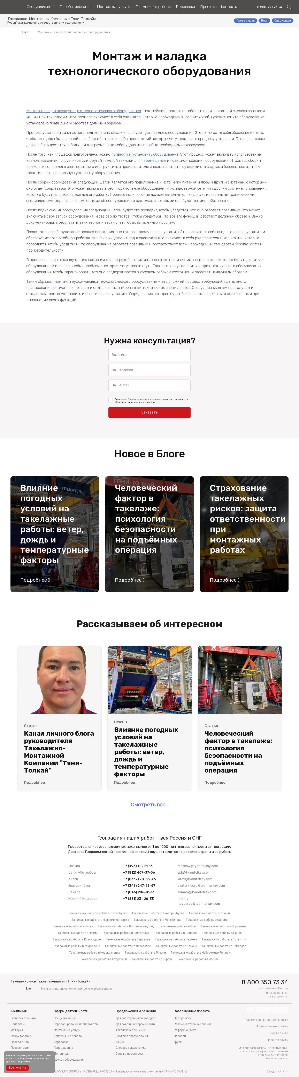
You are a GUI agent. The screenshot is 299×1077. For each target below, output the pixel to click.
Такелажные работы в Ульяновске (76, 946)
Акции (120, 1042)
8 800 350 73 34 (269, 7)
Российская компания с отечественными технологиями (45, 22)
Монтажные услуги (113, 7)
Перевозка (185, 7)
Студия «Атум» (277, 1071)
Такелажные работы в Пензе (222, 933)
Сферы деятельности (71, 1011)
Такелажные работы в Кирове (152, 959)
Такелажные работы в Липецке (175, 933)
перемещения (153, 160)
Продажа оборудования (132, 1036)
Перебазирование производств (76, 1024)
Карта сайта (279, 1033)
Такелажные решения (131, 1030)
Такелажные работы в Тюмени (176, 939)
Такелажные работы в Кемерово (223, 946)
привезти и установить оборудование (144, 154)
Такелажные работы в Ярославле (128, 946)
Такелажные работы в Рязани (145, 952)
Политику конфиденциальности (147, 399)
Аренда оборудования (69, 1059)
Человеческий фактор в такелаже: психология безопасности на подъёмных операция (146, 519)
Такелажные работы (153, 7)
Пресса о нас (20, 1042)
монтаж (61, 281)
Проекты (208, 7)
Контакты (229, 7)
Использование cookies (272, 1026)
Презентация (20, 1048)
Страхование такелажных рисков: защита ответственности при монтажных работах (244, 519)
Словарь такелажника (131, 1048)
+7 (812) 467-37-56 (139, 872)
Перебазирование (76, 7)
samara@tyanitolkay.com (197, 892)
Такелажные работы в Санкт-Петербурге (98, 913)
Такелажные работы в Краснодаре (77, 939)
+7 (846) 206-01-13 (138, 892)
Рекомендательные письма (193, 1024)
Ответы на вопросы (129, 1053)
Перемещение (63, 1048)
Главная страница (23, 1018)
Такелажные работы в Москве (198, 959)
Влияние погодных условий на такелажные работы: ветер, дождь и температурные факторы (54, 524)
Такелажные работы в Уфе (177, 926)
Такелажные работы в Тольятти (224, 939)
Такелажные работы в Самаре (207, 920)
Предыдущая (246, 20)
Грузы (178, 1042)
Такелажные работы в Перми (78, 933)
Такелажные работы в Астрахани (103, 959)
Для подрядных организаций (135, 1024)
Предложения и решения (136, 1011)
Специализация (40, 7)
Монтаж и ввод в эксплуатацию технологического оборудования (83, 111)
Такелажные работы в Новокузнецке (94, 952)
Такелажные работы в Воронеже (223, 926)
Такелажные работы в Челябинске (157, 920)
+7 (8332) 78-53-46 (139, 879)
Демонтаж (61, 1053)
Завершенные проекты (192, 1011)
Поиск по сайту (277, 1040)
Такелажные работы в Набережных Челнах (200, 952)
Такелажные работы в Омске (73, 926)
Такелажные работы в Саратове (127, 939)
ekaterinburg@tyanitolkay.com (201, 886)
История (17, 1030)
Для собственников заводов (135, 1018)
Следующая (282, 20)
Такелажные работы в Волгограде (126, 933)
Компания (19, 1011)
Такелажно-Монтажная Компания (51, 19)
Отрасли (180, 1036)
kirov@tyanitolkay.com (195, 879)
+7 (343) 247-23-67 (139, 886)
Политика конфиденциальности (266, 1020)
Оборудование (21, 1036)
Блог (264, 20)
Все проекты (183, 1018)
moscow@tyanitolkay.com (198, 866)
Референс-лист (185, 1030)
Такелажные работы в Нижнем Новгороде (100, 920)
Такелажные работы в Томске (176, 946)
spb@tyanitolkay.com (194, 872)
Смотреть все (148, 804)
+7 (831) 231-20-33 (138, 899)
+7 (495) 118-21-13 (138, 866)
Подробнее (33, 580)
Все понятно (17, 1067)
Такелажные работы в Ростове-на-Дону (126, 926)
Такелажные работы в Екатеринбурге (158, 913)
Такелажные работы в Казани (209, 913)
